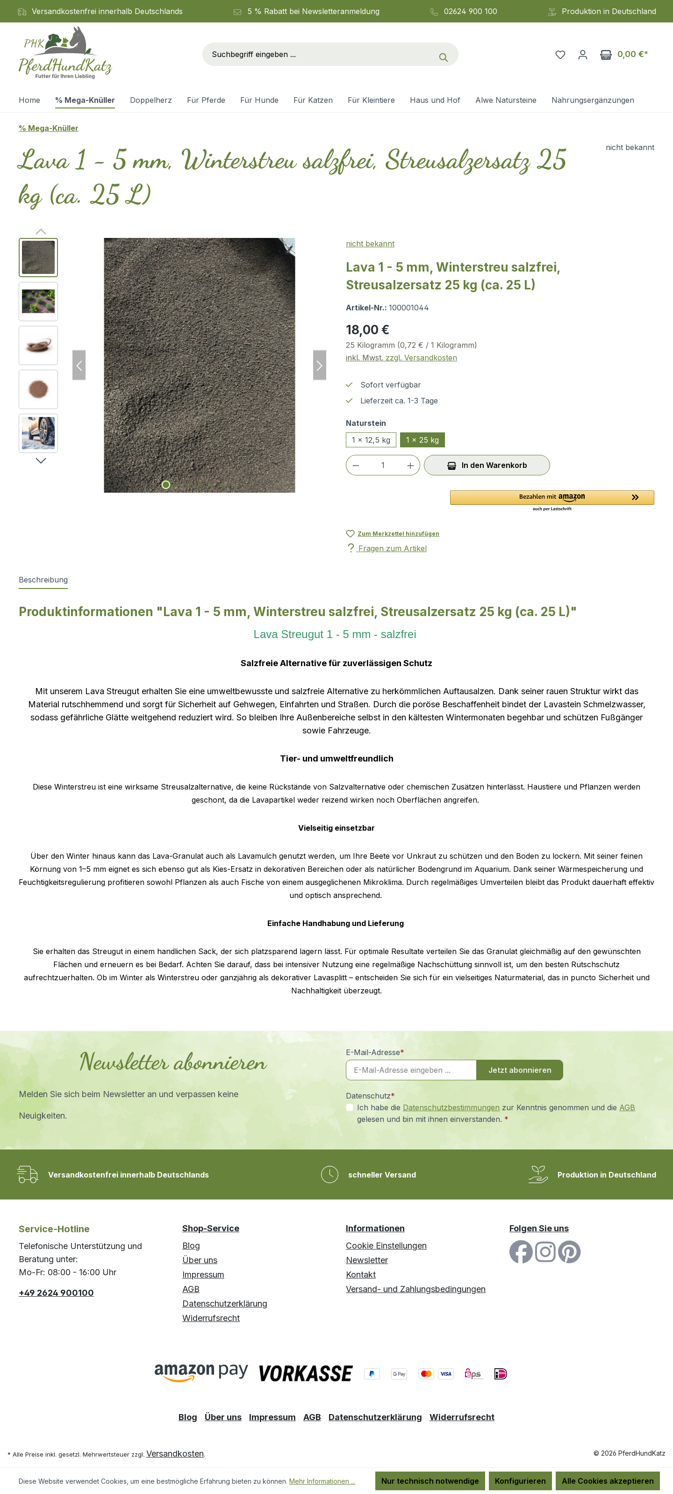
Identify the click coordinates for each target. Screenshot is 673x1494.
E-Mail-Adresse (375, 1052)
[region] (172, 365)
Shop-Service (210, 1228)
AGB (627, 1107)
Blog (191, 1245)
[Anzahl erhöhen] (411, 465)
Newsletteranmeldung (340, 11)
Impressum (203, 1274)
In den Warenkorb (487, 464)
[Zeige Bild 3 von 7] (188, 484)
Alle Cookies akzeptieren (608, 1481)
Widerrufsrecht (211, 1318)
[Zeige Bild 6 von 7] (222, 484)
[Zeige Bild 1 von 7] (166, 484)
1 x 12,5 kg (371, 440)
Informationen (375, 1228)
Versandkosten (175, 1453)
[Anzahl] (383, 465)
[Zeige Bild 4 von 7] (199, 484)
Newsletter (367, 1260)
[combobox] (318, 54)
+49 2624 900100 (56, 1293)
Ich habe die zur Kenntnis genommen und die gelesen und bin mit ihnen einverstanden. (496, 1113)
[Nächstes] (320, 365)
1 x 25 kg (422, 440)
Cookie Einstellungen (386, 1245)
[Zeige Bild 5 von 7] (211, 484)
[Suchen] (445, 54)
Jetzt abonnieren (519, 1070)
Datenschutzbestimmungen (451, 1107)
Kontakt (361, 1274)
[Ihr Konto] (583, 54)
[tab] (43, 580)
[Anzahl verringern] (355, 465)
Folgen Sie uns (539, 1228)
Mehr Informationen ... (322, 1481)
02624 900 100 (470, 11)
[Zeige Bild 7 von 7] (233, 484)
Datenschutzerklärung (224, 1303)
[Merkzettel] (560, 54)
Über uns (199, 1260)
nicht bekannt (370, 243)
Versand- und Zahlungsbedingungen (416, 1289)
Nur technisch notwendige (430, 1481)
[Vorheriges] (79, 365)
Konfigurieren (520, 1481)
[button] (552, 501)
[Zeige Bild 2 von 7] (177, 484)
